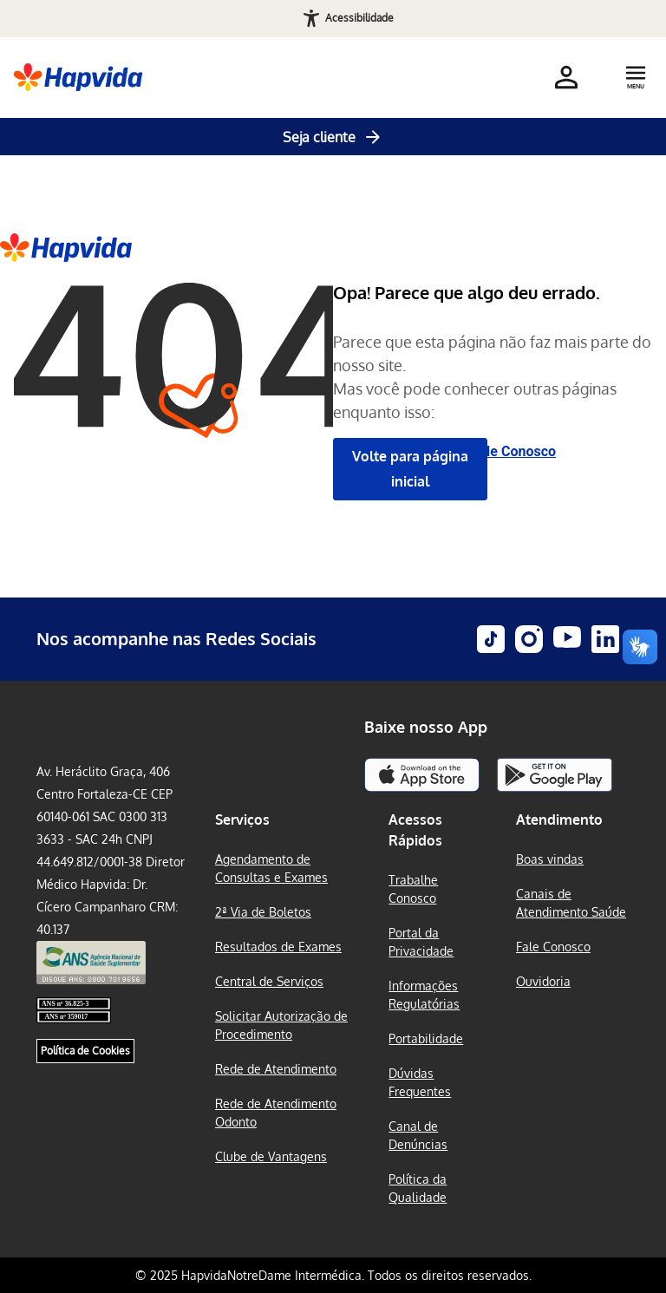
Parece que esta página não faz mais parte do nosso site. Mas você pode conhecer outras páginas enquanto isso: (492, 376)
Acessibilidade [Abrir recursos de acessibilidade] (359, 17)
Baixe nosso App (425, 726)
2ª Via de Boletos (263, 911)
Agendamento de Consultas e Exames (271, 868)
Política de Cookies (85, 1059)
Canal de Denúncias (417, 1135)
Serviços (242, 819)
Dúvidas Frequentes (419, 1082)
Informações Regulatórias (424, 994)
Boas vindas (550, 859)
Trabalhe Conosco (413, 888)
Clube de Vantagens (271, 1156)
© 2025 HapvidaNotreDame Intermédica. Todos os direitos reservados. (333, 1275)
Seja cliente (333, 137)
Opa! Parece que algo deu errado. (466, 292)
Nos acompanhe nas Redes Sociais (176, 638)
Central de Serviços (269, 981)
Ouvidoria (543, 981)
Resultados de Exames (278, 946)
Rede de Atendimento (275, 1068)
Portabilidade (425, 1038)
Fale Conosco (514, 451)
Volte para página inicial (410, 468)
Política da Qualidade (417, 1188)
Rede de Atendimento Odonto (275, 1112)
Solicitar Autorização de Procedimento (281, 1025)
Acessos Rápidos (415, 830)
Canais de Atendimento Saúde (571, 902)
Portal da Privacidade (421, 941)
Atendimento (559, 819)
